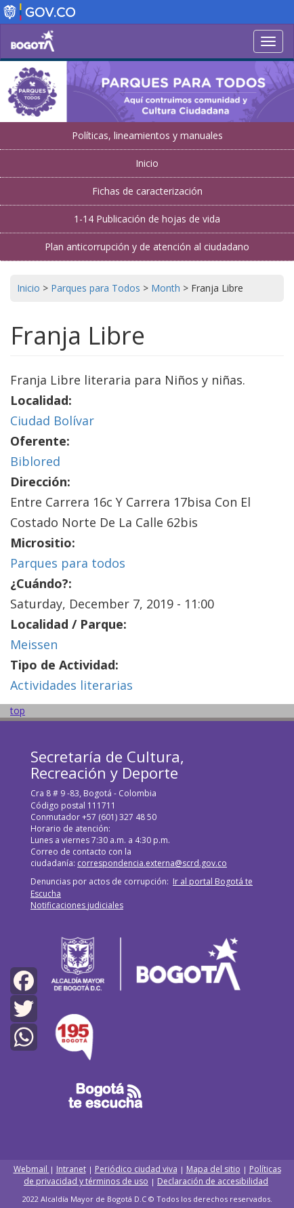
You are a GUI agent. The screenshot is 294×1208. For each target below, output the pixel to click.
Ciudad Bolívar (52, 420)
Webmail (31, 1169)
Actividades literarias (71, 685)
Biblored (35, 461)
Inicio (147, 163)
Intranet (71, 1169)
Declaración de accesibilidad (212, 1181)
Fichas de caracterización (147, 190)
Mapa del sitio (213, 1169)
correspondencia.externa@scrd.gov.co (152, 863)
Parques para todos (67, 563)
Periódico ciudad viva (136, 1169)
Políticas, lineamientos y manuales (147, 135)
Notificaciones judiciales (76, 905)
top (17, 710)
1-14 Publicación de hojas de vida (147, 218)
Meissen (34, 644)
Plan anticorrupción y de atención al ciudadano (147, 246)
